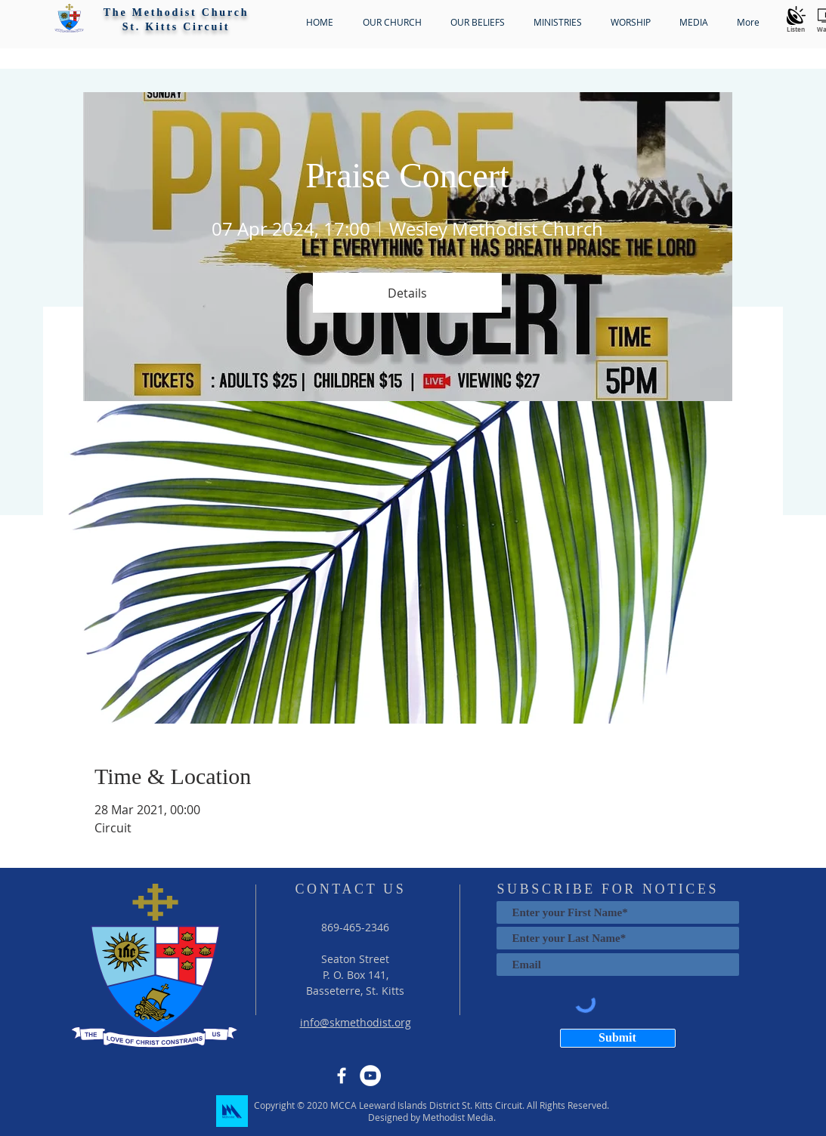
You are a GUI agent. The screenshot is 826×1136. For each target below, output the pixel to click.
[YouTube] (370, 1075)
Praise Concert (407, 175)
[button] (69, 18)
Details (407, 293)
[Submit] (618, 1038)
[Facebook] (341, 1075)
